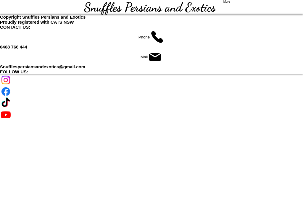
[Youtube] (151, 114)
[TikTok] (151, 103)
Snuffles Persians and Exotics (151, 7)
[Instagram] (151, 80)
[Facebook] (151, 91)
